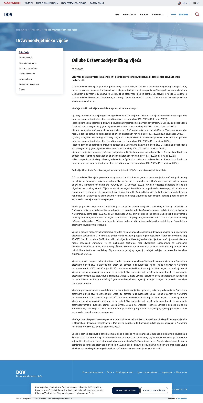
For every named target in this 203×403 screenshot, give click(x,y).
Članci (22, 89)
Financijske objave (28, 63)
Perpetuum (182, 398)
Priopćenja (36, 30)
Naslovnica (21, 30)
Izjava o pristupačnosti (147, 372)
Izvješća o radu (97, 3)
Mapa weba (181, 372)
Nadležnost (129, 14)
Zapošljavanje (25, 57)
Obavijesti (157, 14)
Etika (109, 372)
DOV (117, 14)
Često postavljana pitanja (73, 3)
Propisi (144, 14)
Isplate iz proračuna (28, 68)
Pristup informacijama (47, 3)
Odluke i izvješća (27, 73)
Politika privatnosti (124, 372)
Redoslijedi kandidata (29, 84)
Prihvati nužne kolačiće (154, 390)
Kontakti (29, 3)
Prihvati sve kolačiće (125, 390)
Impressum (167, 372)
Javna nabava (25, 79)
